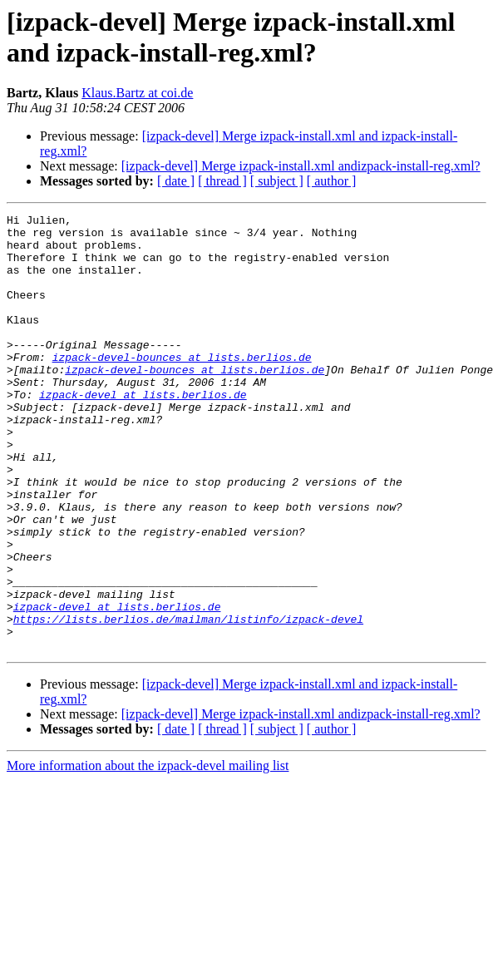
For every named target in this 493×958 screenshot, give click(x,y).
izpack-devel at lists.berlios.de (143, 431)
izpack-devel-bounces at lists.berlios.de (182, 386)
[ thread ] (222, 181)
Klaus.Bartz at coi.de (137, 93)
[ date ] (176, 181)
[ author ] (332, 181)
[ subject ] (276, 181)
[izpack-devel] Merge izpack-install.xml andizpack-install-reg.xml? (301, 166)
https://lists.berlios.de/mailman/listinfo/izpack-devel (188, 701)
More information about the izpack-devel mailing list (147, 853)
